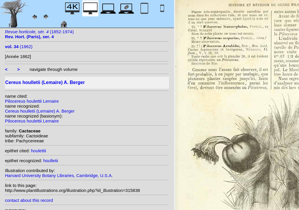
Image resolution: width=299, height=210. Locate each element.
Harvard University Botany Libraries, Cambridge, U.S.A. (59, 175)
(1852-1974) (39, 34)
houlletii (50, 160)
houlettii (38, 150)
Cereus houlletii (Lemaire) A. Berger (39, 110)
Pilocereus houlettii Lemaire (32, 101)
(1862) (18, 46)
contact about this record (29, 200)
